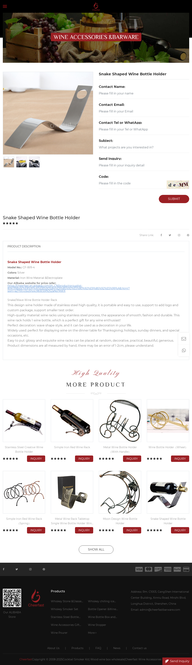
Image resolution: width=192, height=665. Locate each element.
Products (77, 648)
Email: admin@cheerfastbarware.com (155, 609)
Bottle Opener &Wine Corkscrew (102, 609)
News (116, 648)
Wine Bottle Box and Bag (101, 617)
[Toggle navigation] (5, 6)
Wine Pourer (59, 632)
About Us (53, 648)
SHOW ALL (96, 549)
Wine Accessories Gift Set (65, 625)
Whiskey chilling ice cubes (101, 602)
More (92, 632)
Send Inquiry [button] (177, 661)
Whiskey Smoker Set (64, 609)
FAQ (98, 648)
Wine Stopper (97, 625)
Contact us (139, 648)
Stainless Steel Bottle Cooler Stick (65, 617)
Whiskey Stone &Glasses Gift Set (67, 602)
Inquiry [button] (36, 458)
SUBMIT (174, 199)
